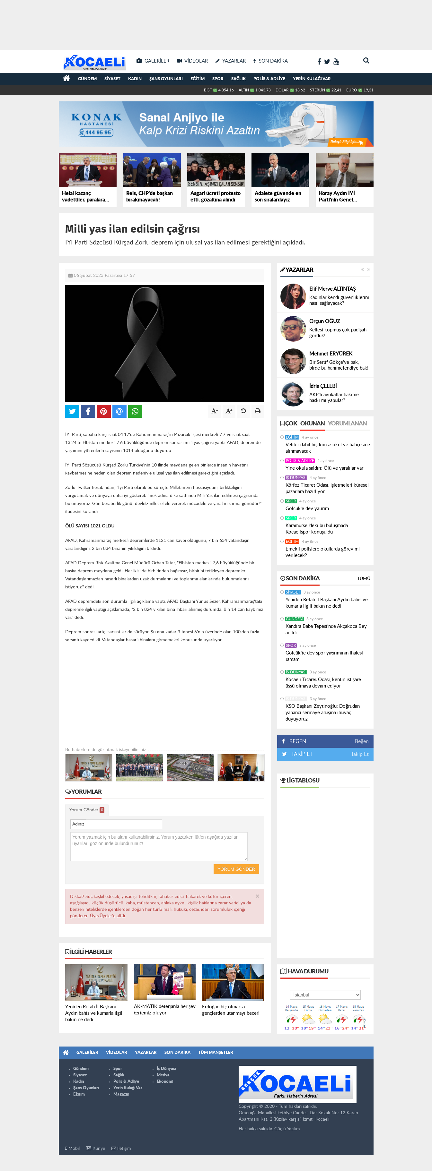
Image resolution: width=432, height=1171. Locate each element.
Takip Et (360, 754)
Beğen (362, 741)
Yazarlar (296, 270)
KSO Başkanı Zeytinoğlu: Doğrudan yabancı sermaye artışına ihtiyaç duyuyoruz (323, 713)
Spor (218, 79)
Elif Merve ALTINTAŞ (332, 289)
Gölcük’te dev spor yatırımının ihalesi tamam (324, 656)
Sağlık (238, 79)
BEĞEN (296, 741)
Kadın (135, 79)
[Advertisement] (216, 22)
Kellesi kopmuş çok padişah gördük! (337, 333)
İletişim (121, 1148)
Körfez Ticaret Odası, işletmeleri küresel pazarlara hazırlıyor (327, 488)
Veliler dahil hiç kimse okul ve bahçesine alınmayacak (328, 448)
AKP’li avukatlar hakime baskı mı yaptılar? (334, 397)
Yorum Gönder (86, 810)
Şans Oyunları (166, 79)
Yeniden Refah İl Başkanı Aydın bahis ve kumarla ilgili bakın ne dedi (327, 603)
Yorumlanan (347, 424)
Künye (95, 1148)
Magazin (121, 1094)
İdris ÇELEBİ (323, 386)
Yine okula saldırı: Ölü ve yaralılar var (324, 468)
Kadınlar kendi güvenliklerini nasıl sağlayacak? (339, 300)
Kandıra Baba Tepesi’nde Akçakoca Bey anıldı (326, 629)
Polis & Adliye (269, 79)
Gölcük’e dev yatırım (307, 508)
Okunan (312, 424)
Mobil (72, 1148)
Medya (163, 1075)
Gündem (87, 79)
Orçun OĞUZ (324, 321)
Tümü (363, 579)
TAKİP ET (301, 754)
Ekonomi (165, 1082)
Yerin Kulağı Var (312, 79)
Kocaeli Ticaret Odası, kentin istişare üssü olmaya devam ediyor (323, 682)
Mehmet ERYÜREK (330, 353)
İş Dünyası (296, 478)
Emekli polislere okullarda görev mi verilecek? (323, 552)
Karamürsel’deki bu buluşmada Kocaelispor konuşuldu (317, 528)
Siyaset (112, 79)
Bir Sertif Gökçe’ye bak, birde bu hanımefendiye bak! (338, 365)
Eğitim (197, 79)
